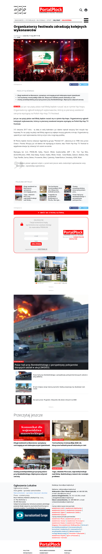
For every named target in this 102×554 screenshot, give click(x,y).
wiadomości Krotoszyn (75, 521)
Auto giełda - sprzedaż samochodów (27, 490)
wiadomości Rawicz (58, 523)
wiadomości (66, 525)
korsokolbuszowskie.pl (60, 527)
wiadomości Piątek (58, 535)
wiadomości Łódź (58, 508)
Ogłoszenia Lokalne (21, 488)
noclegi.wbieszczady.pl (60, 533)
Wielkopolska (75, 525)
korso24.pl (55, 529)
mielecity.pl (65, 529)
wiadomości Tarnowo (59, 538)
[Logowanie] (85, 10)
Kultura (17, 106)
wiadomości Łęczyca (59, 514)
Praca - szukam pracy (21, 495)
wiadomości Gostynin (74, 510)
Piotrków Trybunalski (76, 533)
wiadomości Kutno (58, 510)
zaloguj (36, 244)
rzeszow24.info (75, 529)
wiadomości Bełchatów (73, 508)
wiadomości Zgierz (58, 512)
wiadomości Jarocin (72, 519)
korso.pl (84, 525)
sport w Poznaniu (73, 535)
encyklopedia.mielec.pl (60, 531)
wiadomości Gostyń (59, 521)
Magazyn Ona (57, 525)
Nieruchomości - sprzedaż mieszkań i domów (30, 493)
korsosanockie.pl (75, 527)
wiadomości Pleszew (74, 523)
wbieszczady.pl (74, 531)
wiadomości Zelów (73, 512)
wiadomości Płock (58, 519)
